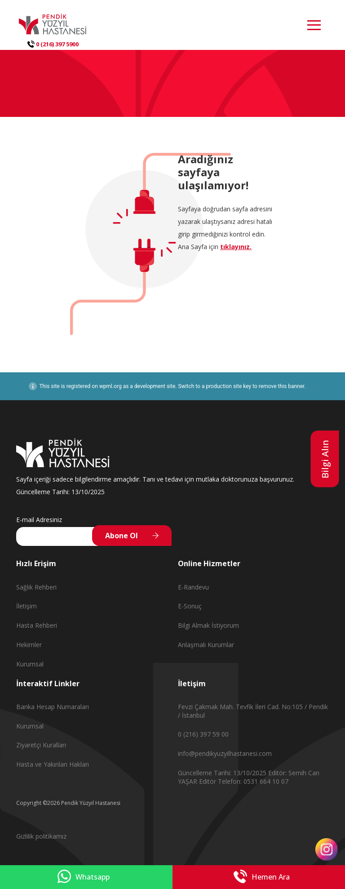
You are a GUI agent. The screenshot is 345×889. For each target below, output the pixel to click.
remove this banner (282, 386)
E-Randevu (193, 587)
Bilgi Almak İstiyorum (208, 625)
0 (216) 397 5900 (53, 44)
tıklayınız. (236, 246)
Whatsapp (84, 877)
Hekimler (29, 644)
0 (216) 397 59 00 (203, 734)
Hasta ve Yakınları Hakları (52, 764)
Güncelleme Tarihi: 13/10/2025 (223, 772)
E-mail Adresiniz (39, 519)
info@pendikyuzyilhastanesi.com (225, 753)
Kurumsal (30, 664)
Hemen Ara (262, 877)
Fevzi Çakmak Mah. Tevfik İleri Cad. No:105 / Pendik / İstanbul (253, 710)
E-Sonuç (190, 606)
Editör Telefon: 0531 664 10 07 (243, 781)
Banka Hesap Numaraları (52, 706)
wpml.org (110, 386)
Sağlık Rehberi (36, 587)
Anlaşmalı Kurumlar (206, 644)
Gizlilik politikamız (41, 836)
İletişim (26, 606)
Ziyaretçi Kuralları (41, 745)
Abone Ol (121, 536)
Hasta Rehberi (36, 625)
